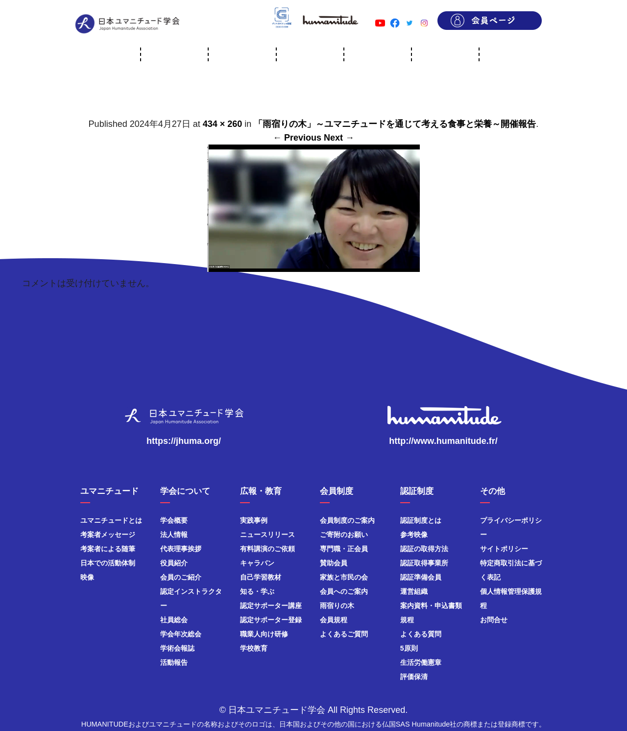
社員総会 (174, 620)
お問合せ (493, 620)
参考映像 (414, 534)
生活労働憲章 (420, 662)
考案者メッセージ (107, 534)
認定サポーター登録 (271, 620)
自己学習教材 (260, 577)
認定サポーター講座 (271, 605)
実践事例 (253, 520)
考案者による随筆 (107, 549)
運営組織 (414, 591)
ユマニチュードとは (111, 520)
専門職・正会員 (344, 549)
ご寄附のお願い (344, 534)
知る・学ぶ (257, 591)
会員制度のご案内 (347, 520)
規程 (407, 620)
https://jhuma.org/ (183, 441)
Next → (339, 138)
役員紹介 (174, 563)
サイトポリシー (504, 549)
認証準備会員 (420, 577)
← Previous (297, 138)
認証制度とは (420, 520)
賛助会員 (333, 563)
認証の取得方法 (424, 549)
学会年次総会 (180, 634)
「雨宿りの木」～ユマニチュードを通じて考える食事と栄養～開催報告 (395, 124)
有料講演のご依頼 (267, 549)
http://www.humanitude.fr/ (443, 441)
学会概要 (174, 520)
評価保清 (414, 677)
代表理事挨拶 (180, 549)
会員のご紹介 (180, 577)
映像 (87, 577)
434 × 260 (222, 124)
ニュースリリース (267, 534)
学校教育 (253, 648)
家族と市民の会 (344, 577)
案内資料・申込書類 (431, 605)
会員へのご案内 (344, 591)
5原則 (409, 648)
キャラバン (257, 563)
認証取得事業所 (424, 563)
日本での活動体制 (107, 563)
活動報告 (174, 662)
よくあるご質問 (344, 634)
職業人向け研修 (264, 634)
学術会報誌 (177, 648)
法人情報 (174, 534)
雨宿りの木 (337, 605)
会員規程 (333, 620)
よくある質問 (420, 634)
